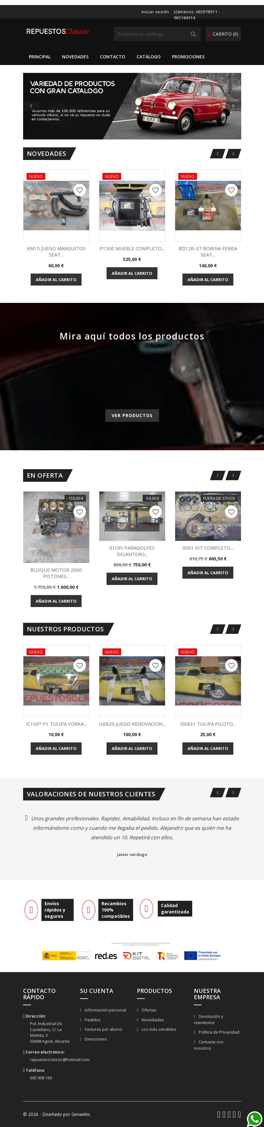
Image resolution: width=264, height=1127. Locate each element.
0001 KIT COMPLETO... (207, 548)
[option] (132, 106)
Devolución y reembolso (209, 1019)
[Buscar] (157, 34)
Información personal (105, 1010)
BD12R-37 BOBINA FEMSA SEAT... (208, 251)
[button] (39, 106)
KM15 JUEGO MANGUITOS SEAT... (56, 251)
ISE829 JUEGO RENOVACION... (132, 724)
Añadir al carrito (56, 279)
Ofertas (149, 1010)
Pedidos (92, 1020)
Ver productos (132, 415)
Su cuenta (96, 990)
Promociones (188, 57)
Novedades (75, 57)
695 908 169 (41, 1078)
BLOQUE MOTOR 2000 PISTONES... (56, 573)
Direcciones (95, 1039)
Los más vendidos (158, 1029)
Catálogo (149, 57)
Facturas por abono (103, 1029)
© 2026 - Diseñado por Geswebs (56, 1114)
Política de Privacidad (218, 1032)
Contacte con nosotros (209, 1045)
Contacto (112, 57)
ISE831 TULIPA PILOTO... (208, 724)
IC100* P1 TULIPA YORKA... (56, 724)
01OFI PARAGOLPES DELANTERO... (132, 551)
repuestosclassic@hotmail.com (59, 1059)
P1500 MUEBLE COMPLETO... (132, 248)
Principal (40, 57)
